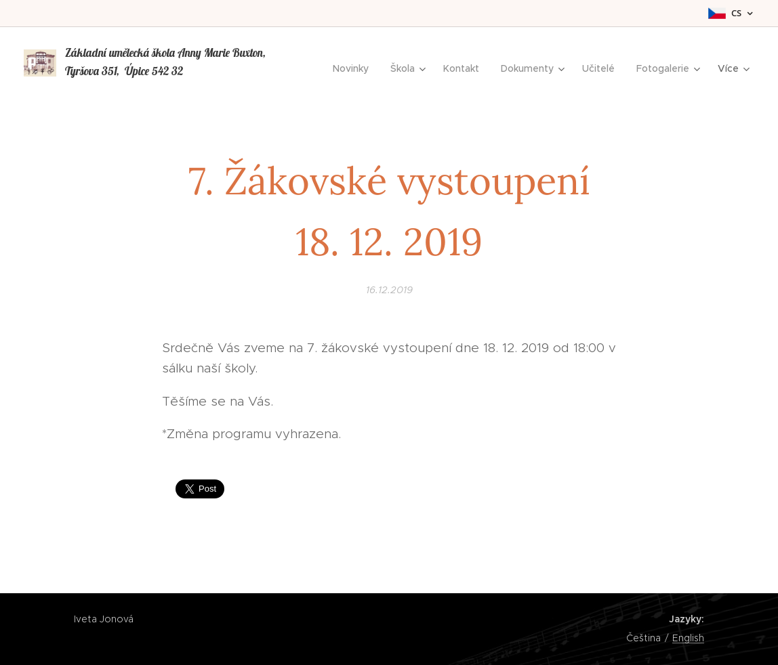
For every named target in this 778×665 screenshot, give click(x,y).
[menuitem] (354, 68)
